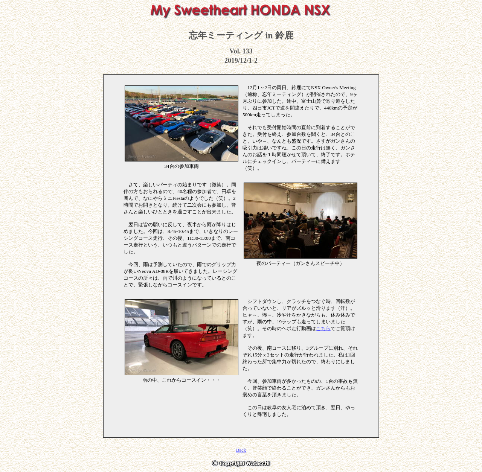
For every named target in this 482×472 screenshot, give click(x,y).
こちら (323, 328)
